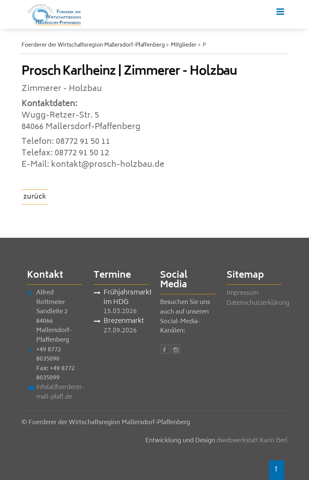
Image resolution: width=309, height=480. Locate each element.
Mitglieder (184, 45)
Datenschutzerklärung (258, 303)
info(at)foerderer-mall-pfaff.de (60, 392)
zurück (34, 197)
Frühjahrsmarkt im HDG (126, 297)
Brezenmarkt (123, 322)
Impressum (242, 293)
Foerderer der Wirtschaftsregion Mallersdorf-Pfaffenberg (93, 45)
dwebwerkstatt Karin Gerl (252, 441)
